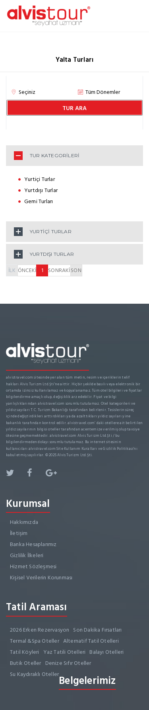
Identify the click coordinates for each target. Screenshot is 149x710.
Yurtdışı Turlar (41, 190)
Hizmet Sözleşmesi (33, 566)
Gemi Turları (38, 201)
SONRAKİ (59, 270)
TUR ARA (74, 108)
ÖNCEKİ (27, 270)
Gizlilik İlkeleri (26, 555)
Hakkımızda (24, 522)
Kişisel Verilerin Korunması (41, 577)
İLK (11, 270)
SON (76, 270)
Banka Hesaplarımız (33, 544)
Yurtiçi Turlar (39, 179)
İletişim (19, 533)
